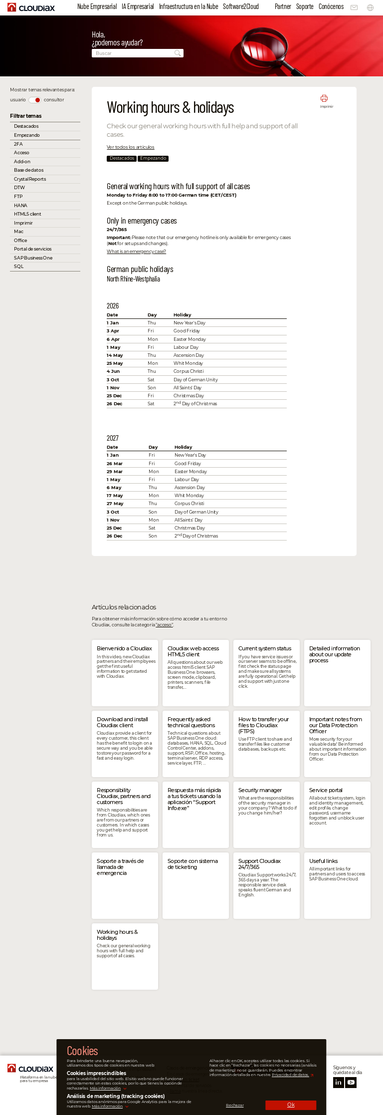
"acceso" (164, 624)
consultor (54, 99)
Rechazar (234, 1105)
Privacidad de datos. (290, 1075)
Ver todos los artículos (130, 147)
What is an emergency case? (136, 251)
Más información (105, 1088)
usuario (18, 99)
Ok (291, 1105)
